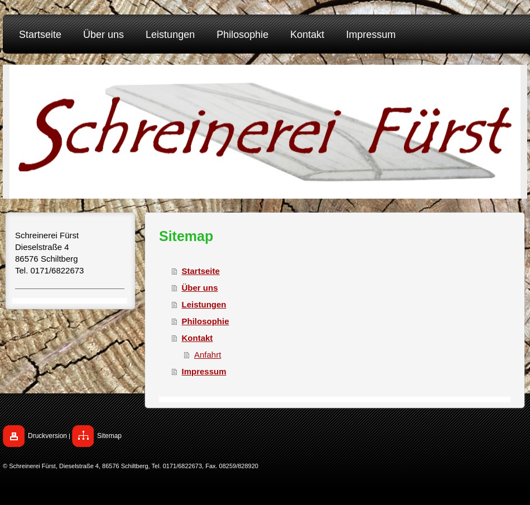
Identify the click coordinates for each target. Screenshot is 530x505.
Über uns (200, 287)
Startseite (201, 271)
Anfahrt (207, 354)
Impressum (204, 371)
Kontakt (197, 338)
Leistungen (204, 304)
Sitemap (109, 436)
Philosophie (205, 321)
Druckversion (47, 436)
